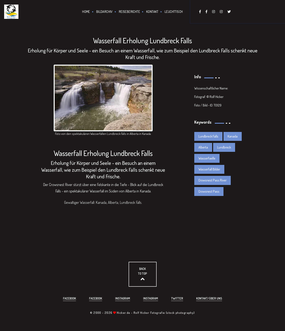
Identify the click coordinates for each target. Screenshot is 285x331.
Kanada (233, 136)
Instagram (122, 298)
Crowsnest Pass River (212, 180)
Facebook (69, 298)
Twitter (177, 298)
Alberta (203, 147)
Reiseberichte (129, 12)
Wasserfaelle (206, 158)
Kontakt (152, 12)
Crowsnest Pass (208, 191)
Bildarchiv (104, 12)
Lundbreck (224, 147)
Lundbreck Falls (208, 136)
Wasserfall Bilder (209, 169)
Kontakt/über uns (209, 298)
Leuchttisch (174, 12)
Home (86, 12)
